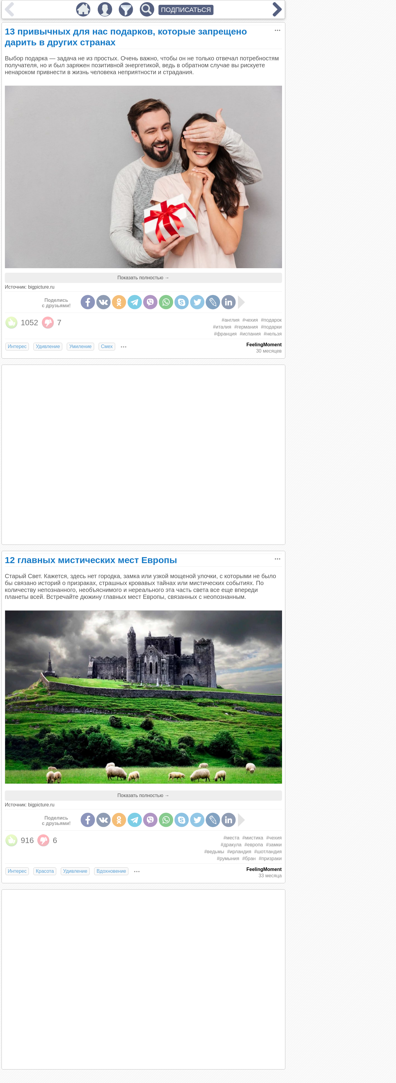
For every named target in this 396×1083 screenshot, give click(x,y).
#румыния (228, 858)
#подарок (271, 320)
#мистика (252, 837)
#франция (225, 333)
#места (231, 837)
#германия (246, 326)
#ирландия (239, 851)
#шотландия (268, 851)
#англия (230, 320)
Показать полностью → (143, 277)
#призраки (270, 858)
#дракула (231, 844)
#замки (274, 844)
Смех (107, 346)
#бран (249, 858)
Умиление (80, 346)
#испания (250, 333)
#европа (253, 844)
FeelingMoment (264, 344)
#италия (222, 326)
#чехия (250, 320)
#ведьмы (214, 851)
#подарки (271, 326)
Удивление (48, 346)
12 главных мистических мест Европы (91, 560)
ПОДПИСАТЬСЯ (186, 10)
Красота (45, 871)
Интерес (17, 346)
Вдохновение (111, 871)
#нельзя (273, 333)
